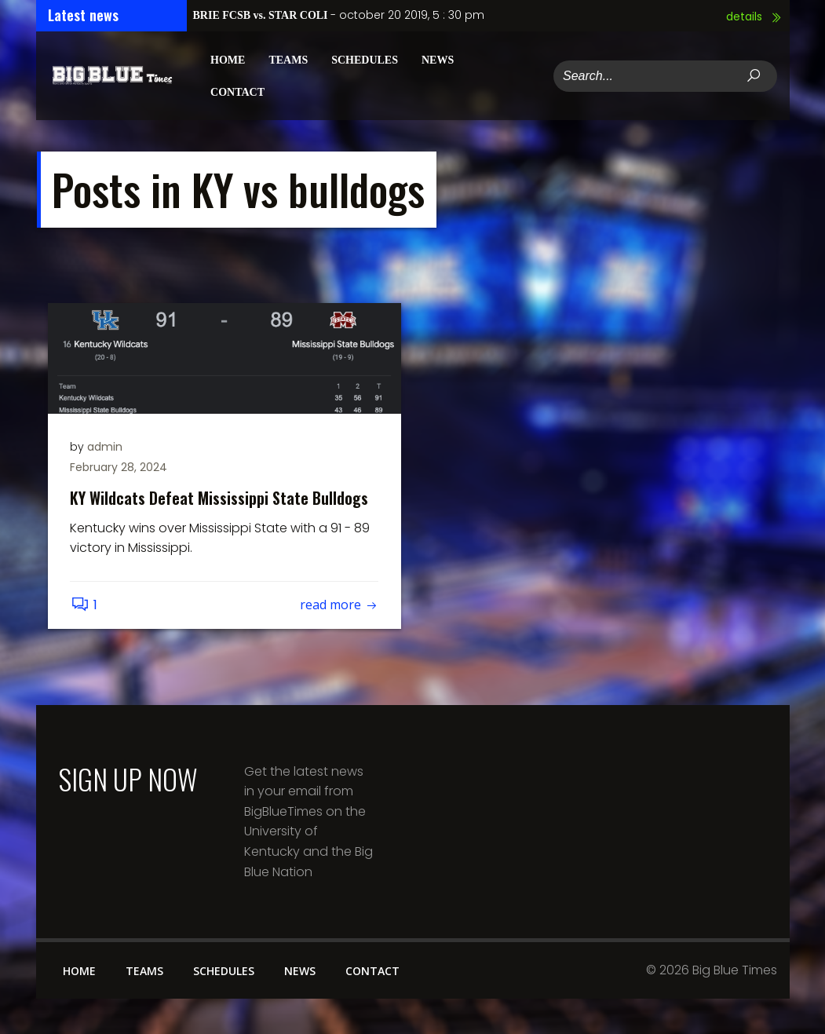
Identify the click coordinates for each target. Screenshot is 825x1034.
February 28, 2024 (120, 467)
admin (106, 447)
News (437, 59)
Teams (288, 59)
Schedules (364, 59)
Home (227, 59)
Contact (237, 91)
